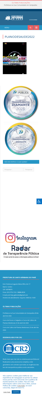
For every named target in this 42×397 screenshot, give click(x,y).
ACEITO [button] (16, 392)
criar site (16, 359)
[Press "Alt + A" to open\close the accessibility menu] (39, 201)
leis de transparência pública (13, 367)
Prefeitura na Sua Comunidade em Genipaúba (20, 5)
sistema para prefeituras (30, 359)
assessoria (18, 362)
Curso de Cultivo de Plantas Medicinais (16, 327)
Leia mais (21, 386)
